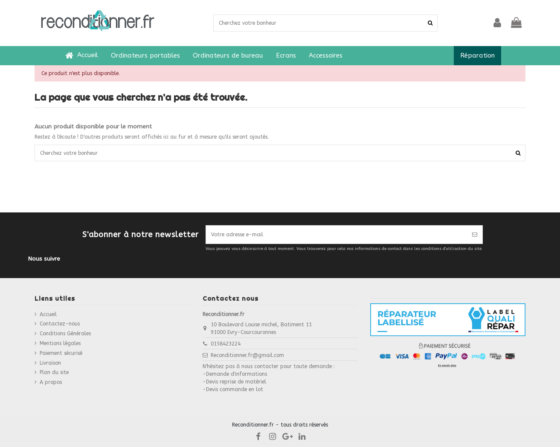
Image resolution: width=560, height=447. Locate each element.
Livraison (50, 363)
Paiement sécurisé (61, 353)
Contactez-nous (60, 324)
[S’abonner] (474, 235)
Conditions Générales (65, 334)
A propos (51, 382)
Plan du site (54, 372)
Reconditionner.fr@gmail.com (247, 355)
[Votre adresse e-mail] (336, 235)
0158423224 (226, 344)
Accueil (48, 314)
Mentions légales (60, 343)
